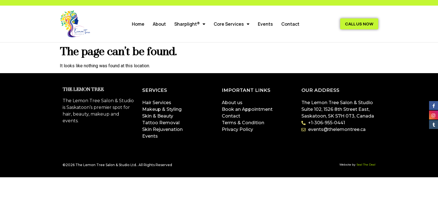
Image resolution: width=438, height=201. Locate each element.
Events (265, 24)
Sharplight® (189, 24)
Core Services (231, 24)
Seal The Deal (365, 164)
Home (138, 24)
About (159, 24)
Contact (290, 24)
